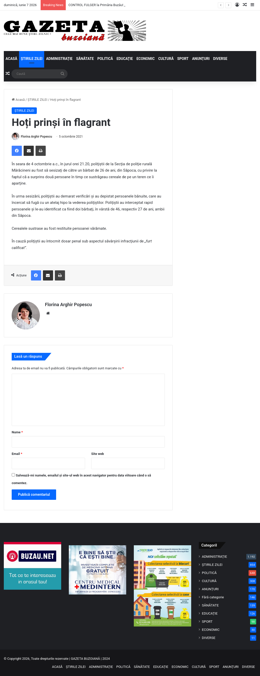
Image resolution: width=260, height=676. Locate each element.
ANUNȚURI (200, 59)
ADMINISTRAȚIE (59, 59)
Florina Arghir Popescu (36, 136)
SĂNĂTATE (85, 59)
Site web (97, 454)
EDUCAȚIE (125, 59)
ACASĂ (11, 59)
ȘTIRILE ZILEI (32, 59)
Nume (17, 432)
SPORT (183, 59)
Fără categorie (213, 597)
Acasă (18, 100)
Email (17, 454)
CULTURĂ (166, 59)
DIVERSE (220, 59)
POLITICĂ (105, 59)
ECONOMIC (145, 59)
